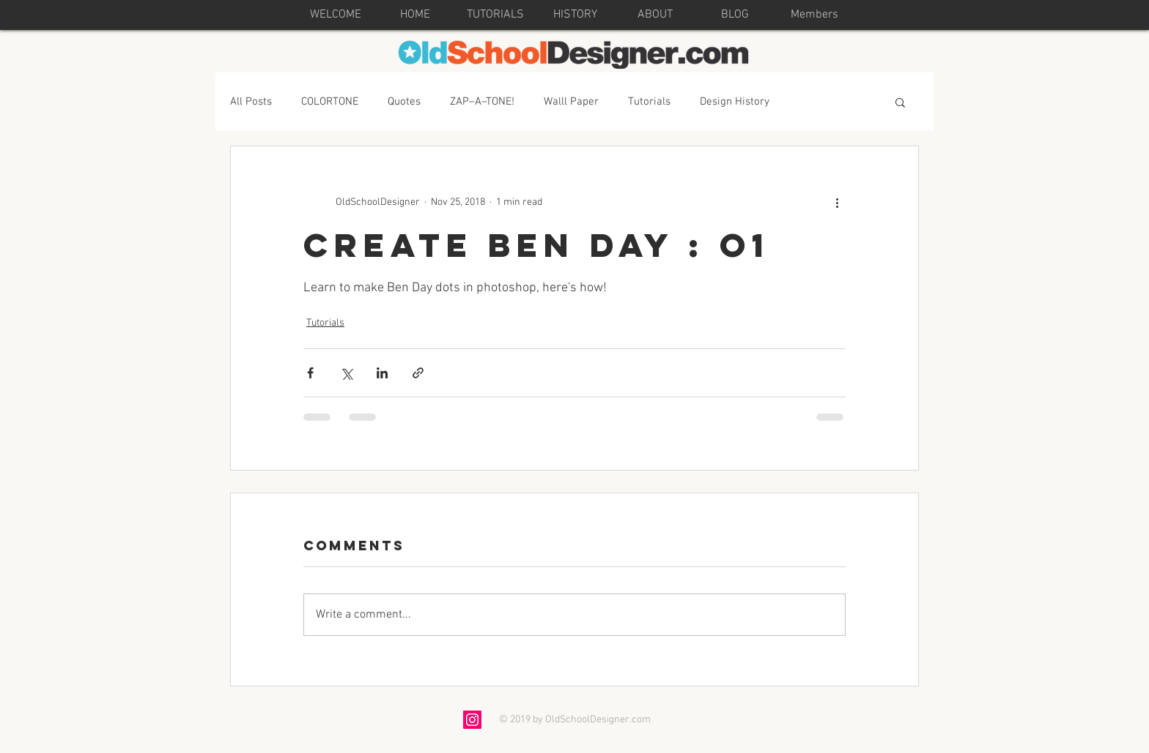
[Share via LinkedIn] (382, 373)
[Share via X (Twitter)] (346, 373)
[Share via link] (418, 373)
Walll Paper (571, 101)
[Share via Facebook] (310, 373)
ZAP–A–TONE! (482, 101)
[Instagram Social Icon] (472, 720)
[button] (900, 102)
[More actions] (837, 202)
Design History (734, 101)
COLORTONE (329, 101)
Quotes (404, 101)
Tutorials (649, 101)
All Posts (251, 101)
